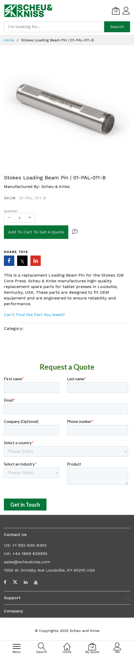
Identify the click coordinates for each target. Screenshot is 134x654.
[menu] (17, 646)
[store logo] (28, 11)
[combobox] (54, 26)
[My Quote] (116, 10)
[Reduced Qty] (9, 218)
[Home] (67, 643)
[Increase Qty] (30, 218)
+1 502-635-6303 (29, 545)
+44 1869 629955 (29, 553)
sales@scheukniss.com (27, 561)
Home (10, 40)
